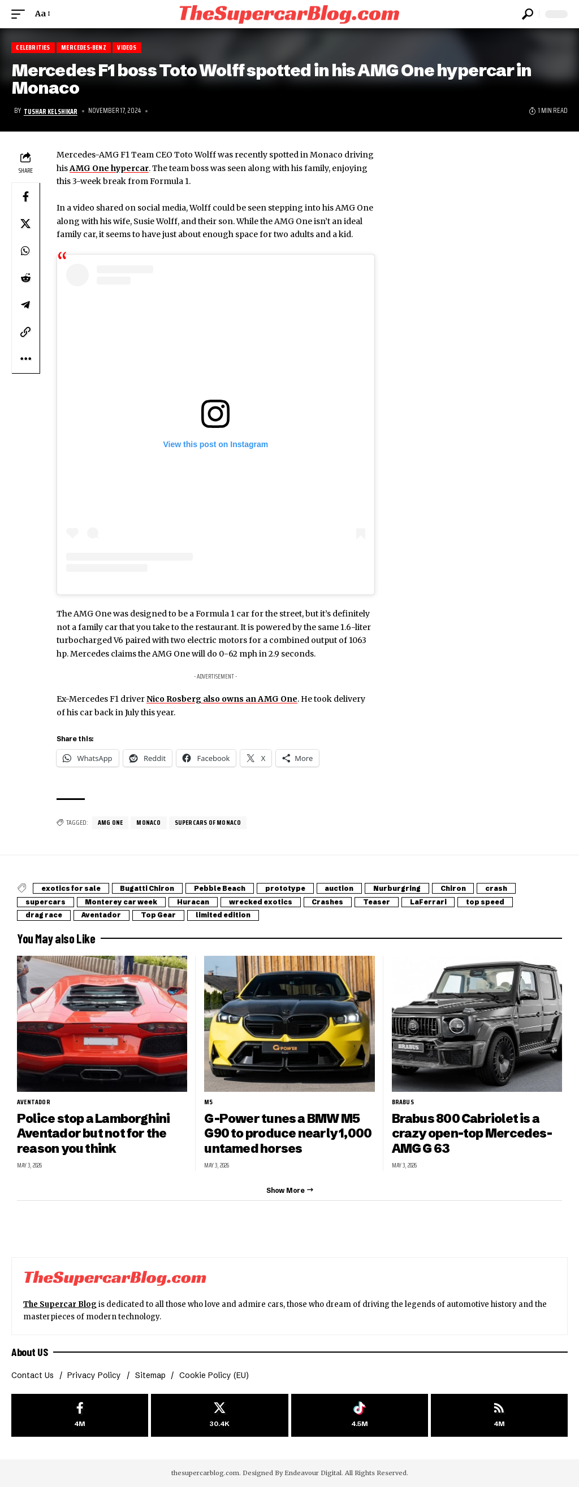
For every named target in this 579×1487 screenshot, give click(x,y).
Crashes (338, 902)
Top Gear (164, 915)
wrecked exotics (268, 902)
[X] (219, 1415)
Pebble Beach (225, 888)
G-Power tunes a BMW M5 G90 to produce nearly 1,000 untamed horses (288, 1133)
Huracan (199, 902)
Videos (129, 47)
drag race (44, 915)
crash (510, 888)
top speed (502, 902)
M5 (208, 1102)
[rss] (499, 1415)
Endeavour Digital (313, 1473)
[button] (21, 14)
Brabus (403, 1102)
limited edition (230, 915)
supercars (46, 902)
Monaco (148, 822)
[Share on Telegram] (25, 304)
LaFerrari (443, 902)
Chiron (465, 888)
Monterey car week (125, 902)
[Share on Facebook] (25, 195)
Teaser (389, 902)
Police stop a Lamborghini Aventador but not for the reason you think (93, 1133)
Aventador (104, 915)
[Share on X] (25, 223)
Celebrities (33, 47)
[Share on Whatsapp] (25, 250)
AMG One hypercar (109, 168)
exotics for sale (72, 888)
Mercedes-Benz (84, 47)
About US (29, 1352)
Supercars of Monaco (208, 822)
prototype (293, 888)
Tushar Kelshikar (50, 111)
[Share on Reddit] (25, 277)
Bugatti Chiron (150, 888)
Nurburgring (407, 888)
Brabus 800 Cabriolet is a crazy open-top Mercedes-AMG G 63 (472, 1133)
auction (348, 888)
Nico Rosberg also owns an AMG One (221, 699)
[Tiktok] (359, 1415)
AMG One (110, 822)
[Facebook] (79, 1415)
